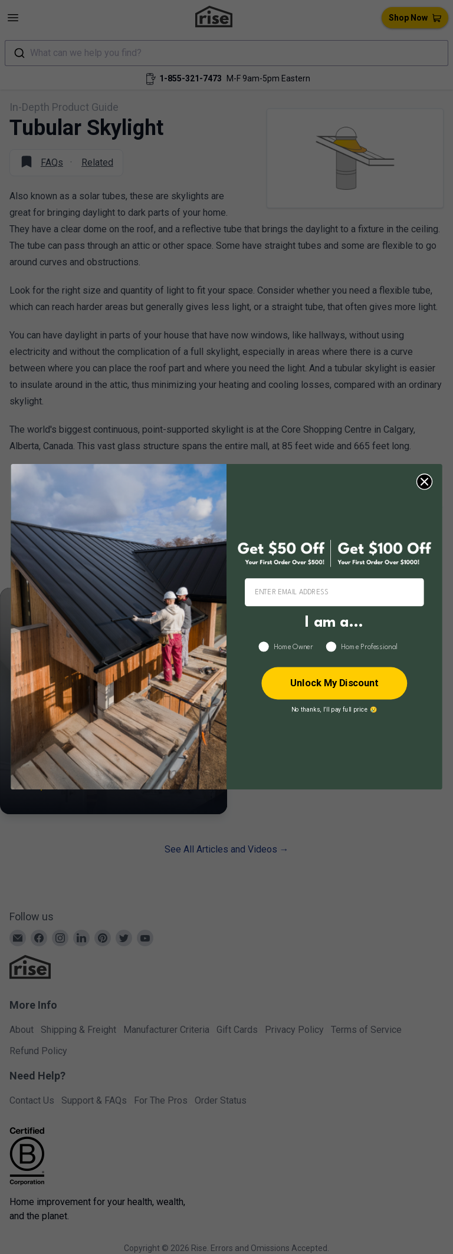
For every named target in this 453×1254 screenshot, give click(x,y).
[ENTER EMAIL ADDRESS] (334, 592)
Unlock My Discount (334, 683)
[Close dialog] (424, 482)
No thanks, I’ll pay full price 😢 (334, 709)
